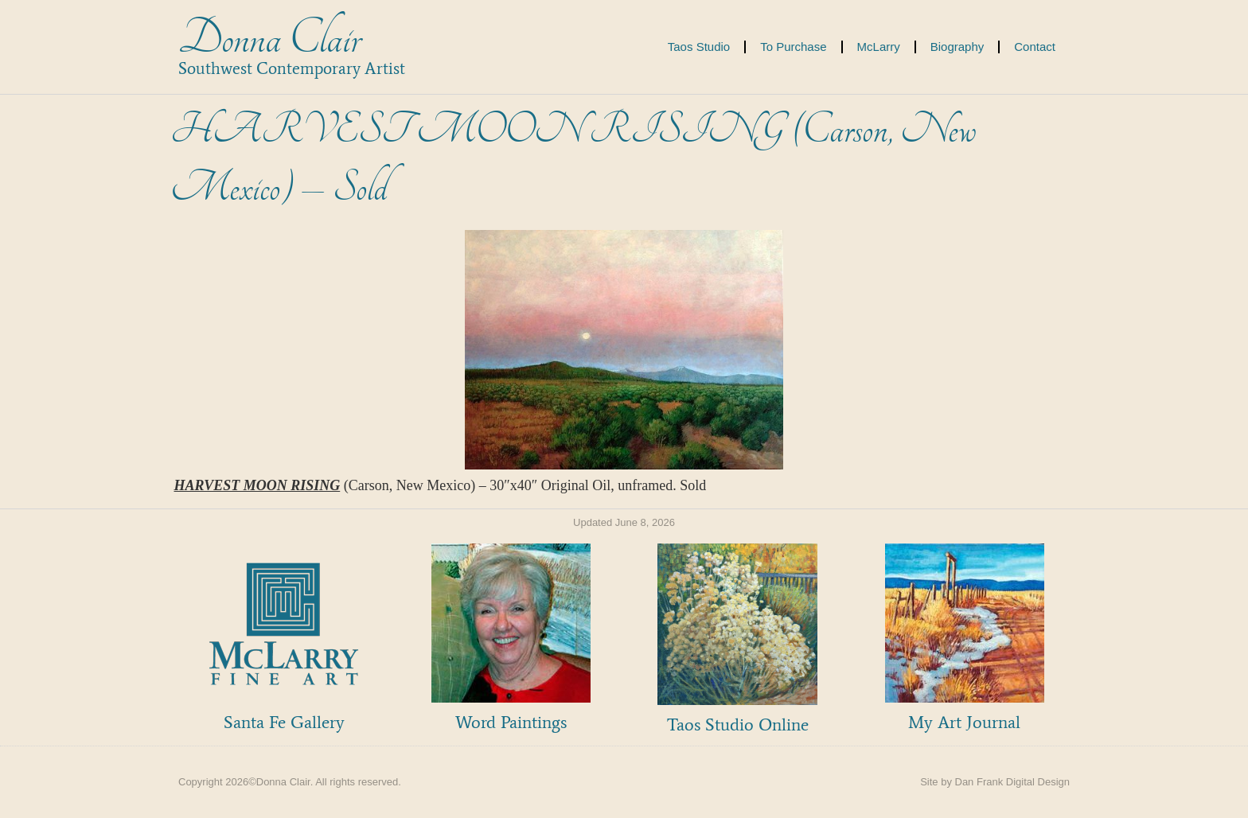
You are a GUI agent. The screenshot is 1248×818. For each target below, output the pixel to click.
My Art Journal (964, 722)
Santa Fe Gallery (284, 722)
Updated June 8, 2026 (624, 522)
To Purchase (793, 46)
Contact (1034, 46)
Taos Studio (699, 46)
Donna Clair (269, 39)
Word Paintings (511, 722)
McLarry (878, 46)
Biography (957, 46)
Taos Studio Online (738, 724)
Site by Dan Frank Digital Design (995, 782)
